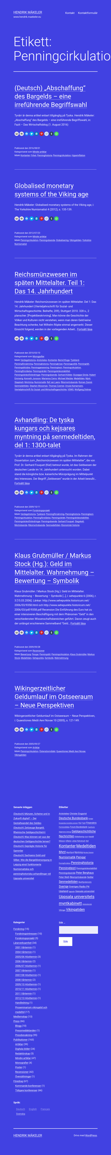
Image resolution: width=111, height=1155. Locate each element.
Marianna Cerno (49, 378)
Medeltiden (79, 378)
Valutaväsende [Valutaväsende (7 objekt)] (87, 904)
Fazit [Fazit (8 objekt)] (84, 823)
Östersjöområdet (47, 751)
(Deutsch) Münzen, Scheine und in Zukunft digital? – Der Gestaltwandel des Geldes (31, 818)
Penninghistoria (44, 155)
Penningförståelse (23, 371)
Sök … (62, 922)
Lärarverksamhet (22, 942)
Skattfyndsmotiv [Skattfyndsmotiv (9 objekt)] (85, 882)
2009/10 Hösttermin (26, 984)
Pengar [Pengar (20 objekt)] (81, 857)
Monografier (38, 356)
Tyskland (75, 360)
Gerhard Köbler (65, 375)
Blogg (18, 1025)
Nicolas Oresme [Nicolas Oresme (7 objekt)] (88, 852)
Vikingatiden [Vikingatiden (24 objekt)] (75, 909)
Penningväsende (47, 240)
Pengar (35, 654)
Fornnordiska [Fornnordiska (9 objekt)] (64, 827)
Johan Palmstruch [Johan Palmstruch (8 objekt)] (78, 841)
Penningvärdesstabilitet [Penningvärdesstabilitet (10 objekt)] (86, 868)
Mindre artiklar (39, 151)
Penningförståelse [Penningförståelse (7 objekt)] (64, 863)
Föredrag (18, 1081)
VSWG (71, 389)
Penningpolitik (70, 364)
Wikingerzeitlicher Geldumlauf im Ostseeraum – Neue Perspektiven (54, 697)
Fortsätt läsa (84, 329)
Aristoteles (42, 360)
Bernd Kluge (64, 360)
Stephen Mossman (39, 386)
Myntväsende (21, 525)
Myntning (28, 382)
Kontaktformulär (88, 13)
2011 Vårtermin (23, 993)
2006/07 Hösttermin (26, 965)
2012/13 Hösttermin (26, 998)
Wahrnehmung (61, 658)
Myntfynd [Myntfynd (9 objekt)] (70, 852)
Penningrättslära (22, 367)
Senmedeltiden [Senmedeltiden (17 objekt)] (68, 881)
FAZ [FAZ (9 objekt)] (79, 823)
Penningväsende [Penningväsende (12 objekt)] (67, 873)
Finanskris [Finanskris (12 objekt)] (91, 822)
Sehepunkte (38, 658)
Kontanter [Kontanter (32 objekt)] (67, 846)
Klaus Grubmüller (78, 654)
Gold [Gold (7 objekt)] (86, 837)
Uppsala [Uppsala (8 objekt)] (72, 891)
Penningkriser (56, 364)
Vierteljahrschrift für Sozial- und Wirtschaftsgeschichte (41, 389)
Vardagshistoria (28, 360)
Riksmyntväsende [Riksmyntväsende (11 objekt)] (78, 877)
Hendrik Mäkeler (27, 12)
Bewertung (26, 654)
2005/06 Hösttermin (26, 956)
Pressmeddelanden (25, 1030)
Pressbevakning (23, 1035)
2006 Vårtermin (23, 961)
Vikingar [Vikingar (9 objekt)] (62, 910)
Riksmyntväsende (69, 382)
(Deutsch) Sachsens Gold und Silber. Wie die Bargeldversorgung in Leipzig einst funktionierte (32, 860)
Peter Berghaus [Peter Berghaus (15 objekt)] (85, 872)
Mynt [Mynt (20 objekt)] (62, 852)
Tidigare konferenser (26, 1090)
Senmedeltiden (22, 386)
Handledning (22, 1002)
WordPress (91, 1135)
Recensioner (38, 650)
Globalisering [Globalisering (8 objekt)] (79, 837)
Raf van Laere (53, 382)
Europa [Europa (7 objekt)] (91, 818)
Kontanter (25, 155)
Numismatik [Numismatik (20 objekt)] (67, 857)
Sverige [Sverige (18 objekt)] (63, 886)
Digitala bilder (22, 1048)
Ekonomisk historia (70, 525)
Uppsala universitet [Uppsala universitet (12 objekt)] (84, 891)
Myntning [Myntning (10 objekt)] (78, 852)
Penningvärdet (39, 371)
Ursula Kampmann (74, 386)
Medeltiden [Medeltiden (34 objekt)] (86, 846)
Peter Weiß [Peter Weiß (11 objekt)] (64, 877)
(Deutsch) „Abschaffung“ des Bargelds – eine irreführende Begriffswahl (51, 96)
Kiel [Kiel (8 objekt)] (87, 841)
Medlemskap (20, 1016)
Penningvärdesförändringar (27, 375)
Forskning (18, 929)
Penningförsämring (24, 364)
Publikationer (20, 1039)
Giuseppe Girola (80, 375)
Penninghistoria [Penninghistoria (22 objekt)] (82, 863)
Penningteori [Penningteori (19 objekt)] (67, 868)
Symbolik (49, 658)
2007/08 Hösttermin (26, 975)
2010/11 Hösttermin (26, 989)
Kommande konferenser (28, 1085)
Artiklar (36, 747)
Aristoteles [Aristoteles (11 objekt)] (64, 813)
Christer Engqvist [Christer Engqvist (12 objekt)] (78, 813)
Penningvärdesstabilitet (59, 371)
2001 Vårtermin (23, 947)
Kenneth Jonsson (32, 378)
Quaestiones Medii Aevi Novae (70, 751)
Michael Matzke (65, 378)
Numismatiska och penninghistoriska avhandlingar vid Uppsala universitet (32, 874)
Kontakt (70, 13)
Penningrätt (83, 364)
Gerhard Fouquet (66, 521)
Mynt (87, 378)
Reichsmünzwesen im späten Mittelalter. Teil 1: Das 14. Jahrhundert (50, 283)
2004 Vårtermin (23, 952)
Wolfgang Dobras (83, 389)
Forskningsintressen (26, 933)
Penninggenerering (40, 367)
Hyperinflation (78, 155)
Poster (18, 1067)
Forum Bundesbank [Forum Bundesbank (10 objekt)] (78, 827)
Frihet (33, 155)
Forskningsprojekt (41, 510)
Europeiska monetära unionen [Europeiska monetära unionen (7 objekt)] (68, 823)
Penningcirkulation (62, 155)
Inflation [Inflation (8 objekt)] (68, 841)
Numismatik (40, 382)
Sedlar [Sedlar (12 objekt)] (90, 877)
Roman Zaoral (85, 382)
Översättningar (23, 1076)
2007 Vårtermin (23, 970)
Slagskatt (19, 382)
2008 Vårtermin (23, 979)
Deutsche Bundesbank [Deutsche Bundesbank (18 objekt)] (73, 818)
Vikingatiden (75, 240)
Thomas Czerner (56, 386)
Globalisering (62, 240)
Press (16, 1021)
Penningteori (56, 367)
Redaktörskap (22, 1053)
